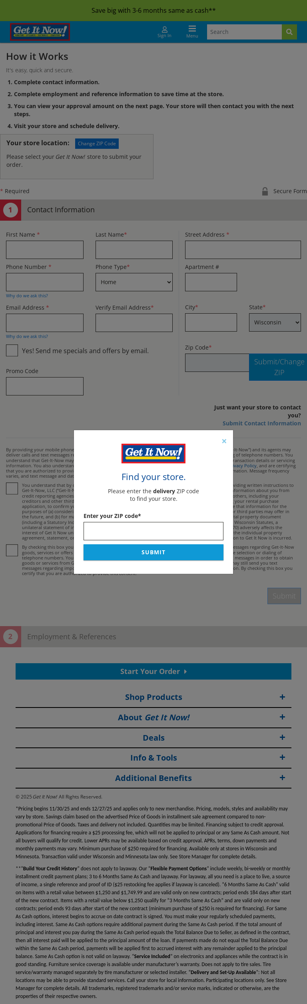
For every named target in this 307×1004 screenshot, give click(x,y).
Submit (153, 552)
